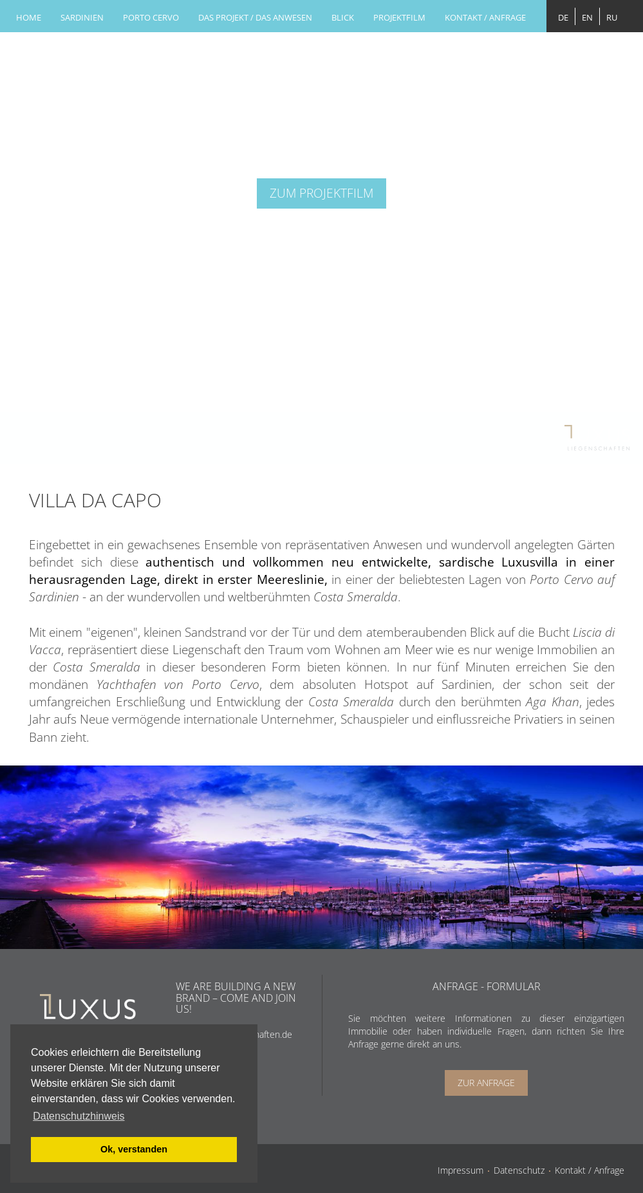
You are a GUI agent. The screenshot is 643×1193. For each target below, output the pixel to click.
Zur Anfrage (486, 1082)
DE (563, 17)
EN (587, 17)
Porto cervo (151, 17)
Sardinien (82, 17)
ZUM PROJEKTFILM (321, 193)
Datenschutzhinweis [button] (78, 1116)
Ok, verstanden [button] (133, 1149)
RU (611, 17)
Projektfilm (399, 17)
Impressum (460, 1170)
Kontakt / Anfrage (485, 17)
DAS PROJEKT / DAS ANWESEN (255, 17)
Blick (342, 17)
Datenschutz (519, 1170)
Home (28, 17)
